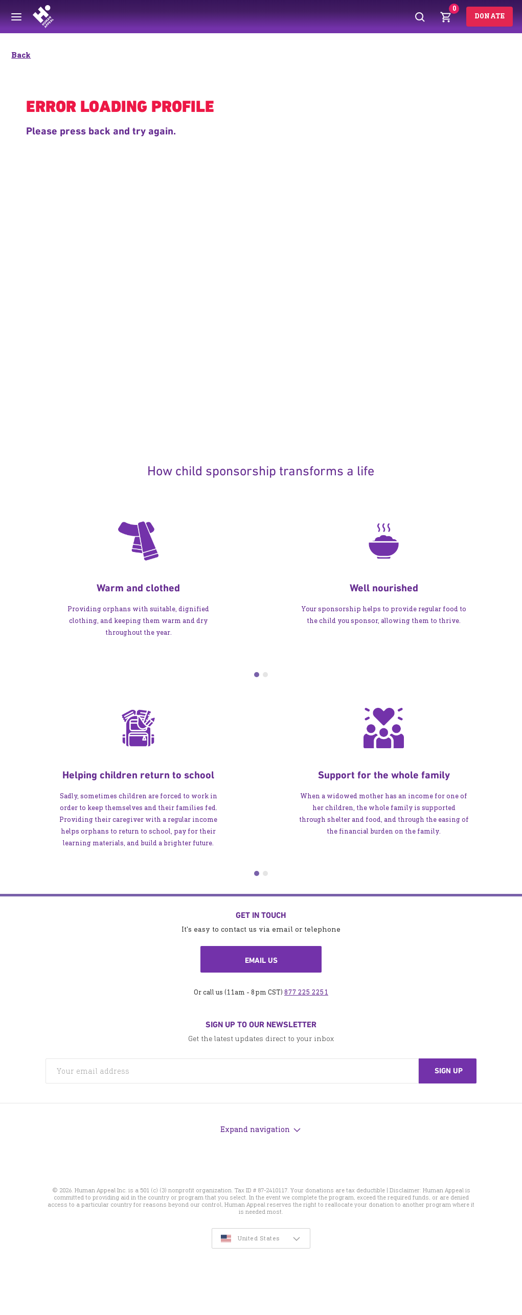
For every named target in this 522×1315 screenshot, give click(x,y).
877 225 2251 (306, 992)
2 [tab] (265, 674)
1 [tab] (256, 674)
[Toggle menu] (16, 17)
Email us (261, 960)
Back (21, 55)
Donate (489, 16)
